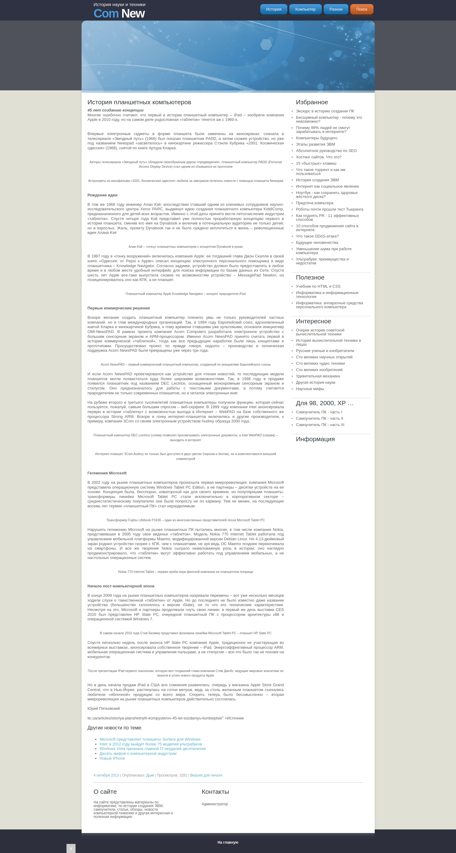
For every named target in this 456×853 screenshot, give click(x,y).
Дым (150, 775)
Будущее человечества (317, 242)
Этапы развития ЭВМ (315, 144)
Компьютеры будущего (317, 138)
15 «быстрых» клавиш (316, 163)
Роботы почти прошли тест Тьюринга (330, 209)
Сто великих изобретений (319, 369)
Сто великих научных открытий (324, 357)
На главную (228, 842)
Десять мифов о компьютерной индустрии (138, 753)
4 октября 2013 (106, 775)
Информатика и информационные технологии (327, 294)
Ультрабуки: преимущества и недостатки (322, 261)
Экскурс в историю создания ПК (325, 111)
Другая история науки (315, 382)
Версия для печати (206, 775)
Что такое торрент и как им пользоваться (320, 171)
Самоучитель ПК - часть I (319, 412)
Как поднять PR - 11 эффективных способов (327, 217)
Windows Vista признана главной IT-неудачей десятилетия (153, 748)
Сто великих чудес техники (320, 363)
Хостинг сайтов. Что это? (319, 157)
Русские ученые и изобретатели (325, 350)
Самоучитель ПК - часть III (320, 424)
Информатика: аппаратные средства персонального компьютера (329, 305)
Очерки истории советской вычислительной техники (320, 332)
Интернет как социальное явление (327, 186)
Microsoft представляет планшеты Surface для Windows (150, 739)
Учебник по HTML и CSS (318, 286)
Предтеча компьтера (315, 203)
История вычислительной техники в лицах (328, 342)
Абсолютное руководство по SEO (326, 150)
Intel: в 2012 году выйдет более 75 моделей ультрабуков (151, 744)
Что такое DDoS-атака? (317, 236)
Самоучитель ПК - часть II (319, 418)
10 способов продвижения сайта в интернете (327, 228)
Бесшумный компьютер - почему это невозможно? (329, 119)
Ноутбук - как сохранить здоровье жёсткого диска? (327, 194)
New (120, 11)
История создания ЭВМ (317, 180)
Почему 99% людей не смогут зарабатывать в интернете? (323, 129)
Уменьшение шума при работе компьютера (324, 251)
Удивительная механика (318, 376)
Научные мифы (310, 388)
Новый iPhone (112, 758)
